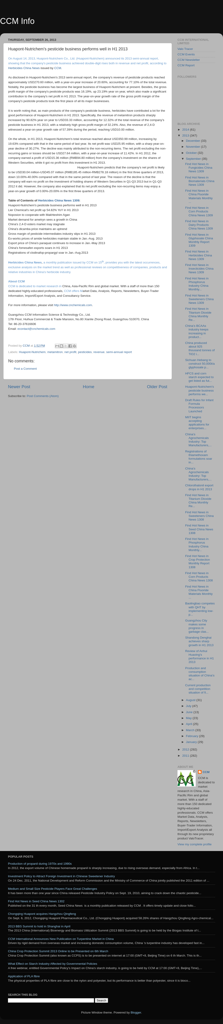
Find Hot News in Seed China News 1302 (36, 901)
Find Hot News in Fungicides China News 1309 (198, 167)
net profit (70, 352)
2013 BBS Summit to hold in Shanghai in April (39, 926)
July (189, 706)
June (189, 712)
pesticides (85, 352)
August (191, 700)
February (192, 736)
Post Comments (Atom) (43, 396)
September (194, 158)
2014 (186, 129)
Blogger (136, 1012)
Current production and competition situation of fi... (198, 689)
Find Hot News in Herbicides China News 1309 (198, 255)
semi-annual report (119, 352)
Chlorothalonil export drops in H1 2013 (199, 487)
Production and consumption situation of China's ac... (200, 673)
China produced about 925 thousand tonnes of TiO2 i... (200, 348)
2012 (186, 749)
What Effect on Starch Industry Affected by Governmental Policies (52, 963)
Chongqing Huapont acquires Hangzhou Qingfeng (42, 914)
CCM (206, 772)
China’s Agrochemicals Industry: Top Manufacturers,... (198, 440)
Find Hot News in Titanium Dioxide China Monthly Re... (198, 314)
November (193, 146)
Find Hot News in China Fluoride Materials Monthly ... (199, 196)
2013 (186, 135)
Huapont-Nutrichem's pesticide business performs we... (199, 390)
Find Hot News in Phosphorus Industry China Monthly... (197, 284)
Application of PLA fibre (24, 976)
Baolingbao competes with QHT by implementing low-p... (200, 609)
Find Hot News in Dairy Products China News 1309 (199, 224)
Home (88, 386)
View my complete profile (194, 844)
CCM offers (71, 291)
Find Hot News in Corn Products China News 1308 (199, 576)
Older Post (157, 386)
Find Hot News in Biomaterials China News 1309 (199, 181)
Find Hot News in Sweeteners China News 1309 (199, 299)
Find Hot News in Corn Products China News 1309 (199, 211)
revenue (99, 352)
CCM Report (186, 65)
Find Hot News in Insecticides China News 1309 (199, 268)
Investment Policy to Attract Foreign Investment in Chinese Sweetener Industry (61, 876)
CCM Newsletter (188, 60)
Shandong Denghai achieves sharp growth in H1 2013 (199, 641)
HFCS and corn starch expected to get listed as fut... (199, 377)
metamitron (55, 352)
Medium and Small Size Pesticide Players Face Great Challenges (52, 888)
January (192, 742)
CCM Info (17, 21)
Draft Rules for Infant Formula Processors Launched (199, 405)
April (189, 724)
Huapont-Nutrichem (32, 352)
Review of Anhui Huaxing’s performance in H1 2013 (199, 656)
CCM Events (186, 54)
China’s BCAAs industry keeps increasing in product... (196, 331)
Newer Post (19, 386)
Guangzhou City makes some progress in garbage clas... (197, 626)
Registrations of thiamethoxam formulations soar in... (198, 457)
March (190, 730)
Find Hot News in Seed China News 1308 (199, 529)
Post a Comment (25, 368)
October (192, 153)
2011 (186, 755)
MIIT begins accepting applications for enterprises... (197, 422)
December (193, 140)
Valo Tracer (185, 49)
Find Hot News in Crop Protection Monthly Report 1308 (197, 561)
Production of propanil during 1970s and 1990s (40, 863)
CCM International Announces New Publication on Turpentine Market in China (61, 939)
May (189, 718)
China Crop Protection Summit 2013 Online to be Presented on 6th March (58, 951)
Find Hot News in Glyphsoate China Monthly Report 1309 (199, 240)
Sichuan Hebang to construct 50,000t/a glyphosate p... (200, 363)
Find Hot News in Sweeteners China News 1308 (199, 516)
